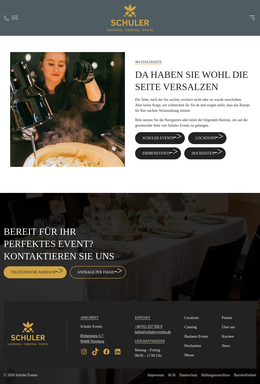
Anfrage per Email (96, 272)
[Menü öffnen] (252, 17)
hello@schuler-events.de (153, 332)
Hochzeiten (203, 153)
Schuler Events (158, 138)
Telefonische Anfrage (33, 272)
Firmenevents (156, 153)
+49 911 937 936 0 (148, 326)
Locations (205, 138)
